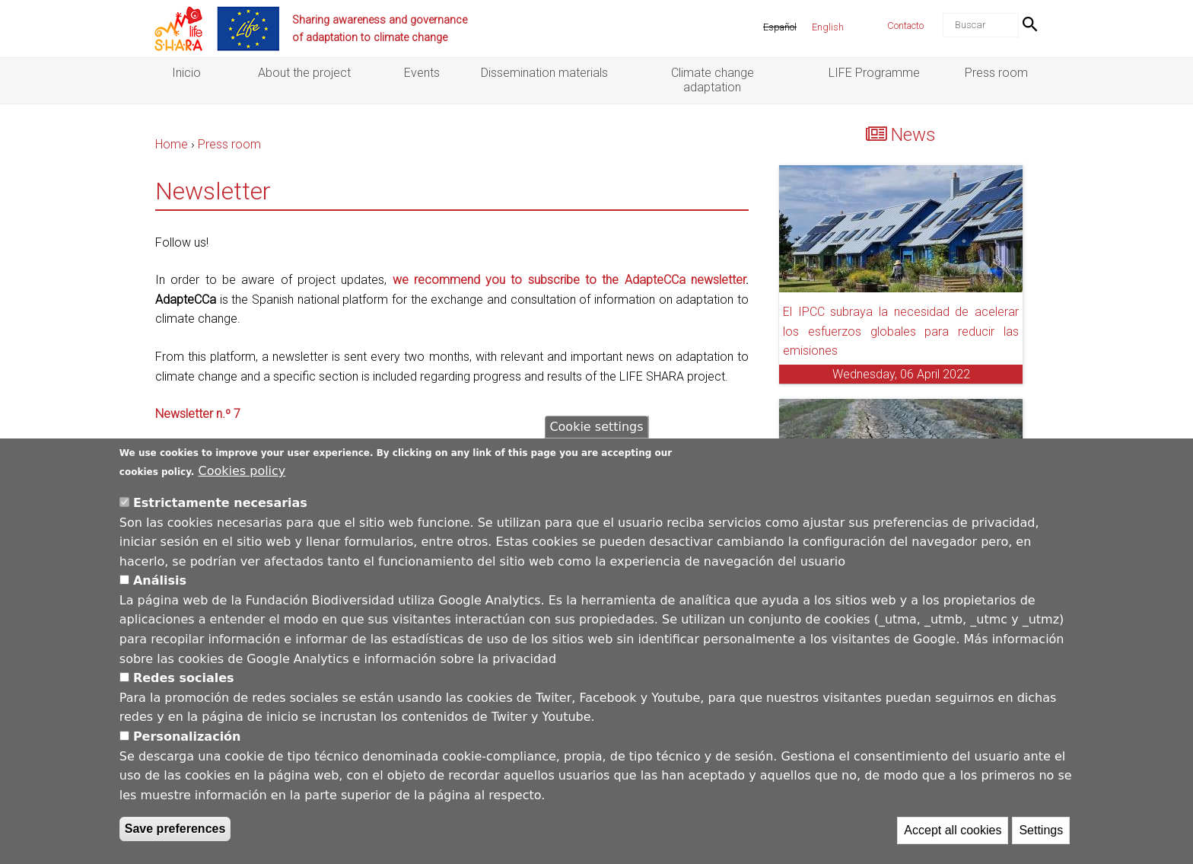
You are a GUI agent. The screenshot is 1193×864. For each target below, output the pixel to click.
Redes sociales (183, 678)
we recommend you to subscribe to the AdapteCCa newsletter (569, 280)
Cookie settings (596, 426)
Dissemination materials (544, 72)
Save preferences (175, 829)
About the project (304, 72)
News (913, 134)
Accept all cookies (952, 830)
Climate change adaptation (712, 79)
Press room (996, 72)
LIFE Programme (874, 72)
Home (171, 144)
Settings (1041, 830)
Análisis (159, 580)
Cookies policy (242, 471)
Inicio (186, 72)
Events (422, 72)
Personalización (187, 736)
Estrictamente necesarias (220, 503)
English (828, 27)
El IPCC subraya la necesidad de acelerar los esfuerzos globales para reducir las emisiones (901, 331)
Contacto (905, 25)
